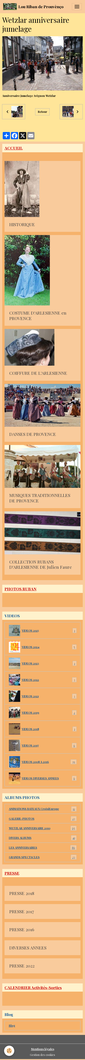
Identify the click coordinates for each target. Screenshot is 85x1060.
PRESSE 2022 (21, 966)
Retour (42, 112)
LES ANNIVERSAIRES (42, 847)
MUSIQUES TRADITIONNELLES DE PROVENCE (39, 498)
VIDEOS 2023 (42, 663)
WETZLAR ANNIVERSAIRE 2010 (42, 828)
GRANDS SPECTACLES (42, 857)
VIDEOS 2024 (42, 647)
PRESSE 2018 (21, 893)
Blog (12, 1025)
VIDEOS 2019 (42, 712)
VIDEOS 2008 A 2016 (42, 762)
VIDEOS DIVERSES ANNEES (42, 778)
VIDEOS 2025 (42, 630)
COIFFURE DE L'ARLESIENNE (38, 373)
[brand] (33, 6)
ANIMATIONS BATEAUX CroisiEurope (42, 809)
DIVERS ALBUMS (42, 837)
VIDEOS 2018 (42, 729)
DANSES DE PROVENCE (32, 434)
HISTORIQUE (22, 224)
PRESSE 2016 (21, 929)
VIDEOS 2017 (42, 745)
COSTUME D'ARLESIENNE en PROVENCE (37, 315)
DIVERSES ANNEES (27, 948)
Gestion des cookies (42, 1055)
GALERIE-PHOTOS (42, 818)
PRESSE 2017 (21, 911)
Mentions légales (42, 1049)
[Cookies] (9, 1051)
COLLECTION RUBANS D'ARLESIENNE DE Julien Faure (40, 564)
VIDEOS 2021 (42, 696)
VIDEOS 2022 (42, 679)
